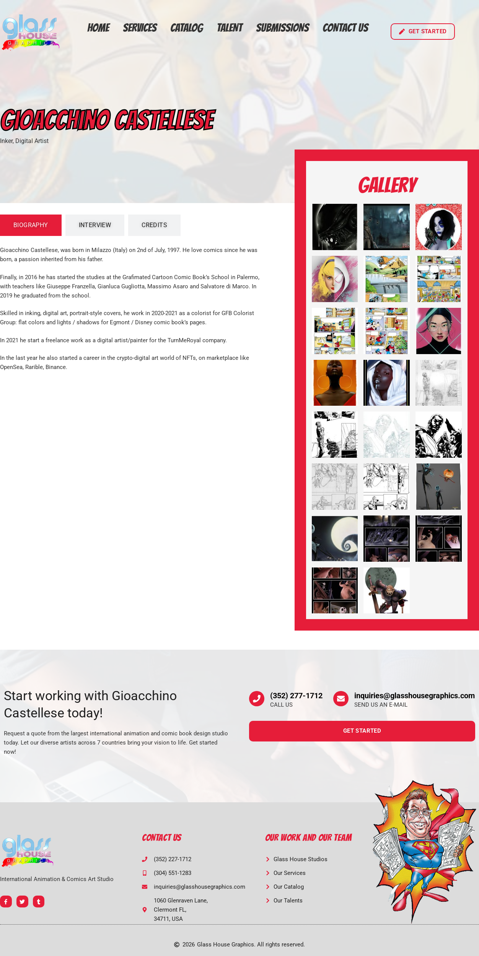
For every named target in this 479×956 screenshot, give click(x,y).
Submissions (282, 28)
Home (98, 28)
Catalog (186, 28)
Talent (229, 28)
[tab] (31, 225)
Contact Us (345, 28)
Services (139, 28)
